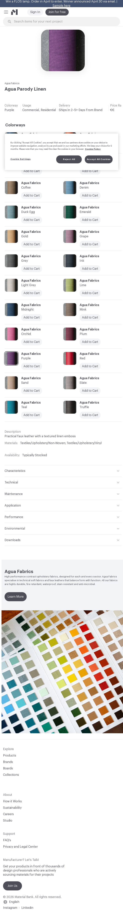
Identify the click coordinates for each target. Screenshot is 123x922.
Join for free (57, 12)
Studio (7, 820)
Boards (8, 768)
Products (9, 755)
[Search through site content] (63, 21)
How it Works (12, 801)
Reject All (69, 159)
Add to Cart (31, 219)
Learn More (16, 596)
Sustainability (12, 807)
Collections (11, 774)
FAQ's (7, 840)
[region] (61, 152)
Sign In (35, 12)
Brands (8, 762)
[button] (6, 12)
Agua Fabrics (12, 83)
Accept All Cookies (99, 159)
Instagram (10, 907)
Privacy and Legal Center (20, 846)
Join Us (12, 885)
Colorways (15, 125)
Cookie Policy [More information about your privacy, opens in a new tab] (92, 149)
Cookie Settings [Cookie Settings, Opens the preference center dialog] (20, 159)
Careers (8, 814)
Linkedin (27, 907)
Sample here (61, 5)
